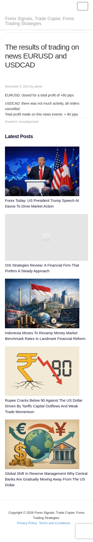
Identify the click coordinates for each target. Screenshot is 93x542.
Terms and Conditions (54, 523)
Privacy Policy (27, 523)
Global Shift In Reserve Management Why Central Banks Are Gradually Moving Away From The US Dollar (46, 479)
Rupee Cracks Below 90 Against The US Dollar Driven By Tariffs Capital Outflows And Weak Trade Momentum (43, 406)
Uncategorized (28, 121)
